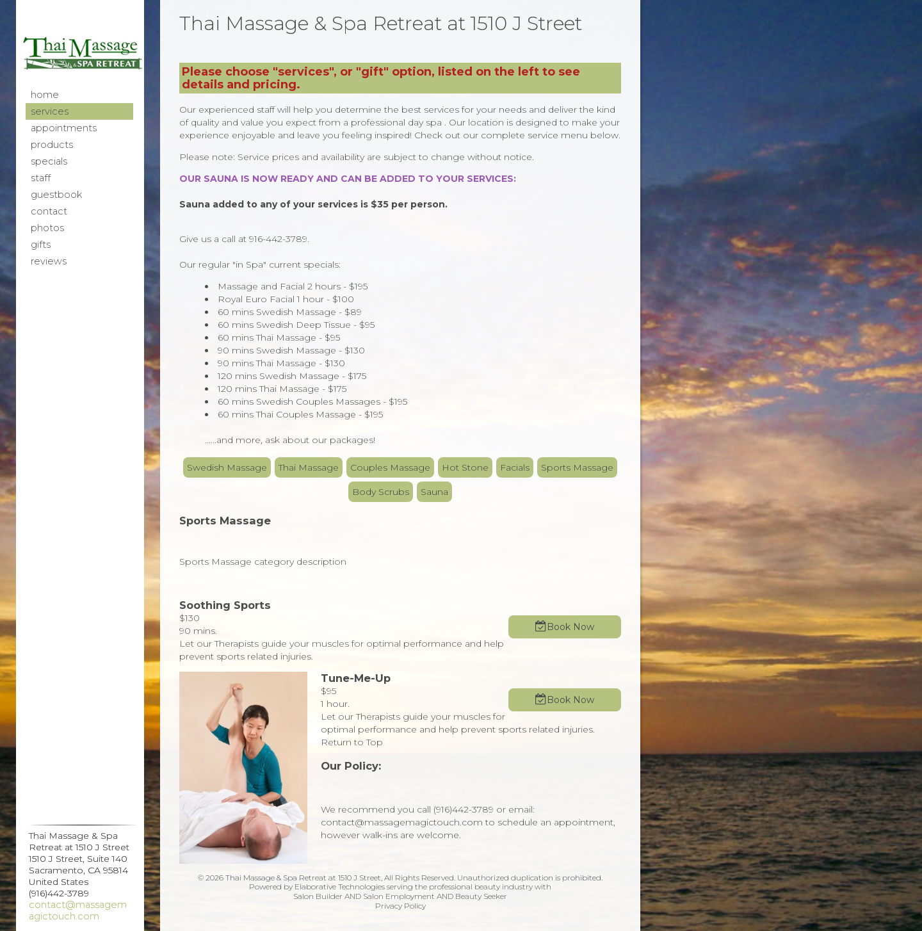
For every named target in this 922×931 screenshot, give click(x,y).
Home (45, 95)
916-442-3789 (278, 239)
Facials (515, 467)
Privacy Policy (400, 906)
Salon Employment (399, 896)
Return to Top (352, 742)
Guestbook (56, 194)
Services (50, 111)
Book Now (570, 627)
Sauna (434, 492)
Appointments (64, 128)
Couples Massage (390, 467)
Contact (49, 211)
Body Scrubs (380, 492)
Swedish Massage (227, 467)
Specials (49, 161)
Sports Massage (577, 467)
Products (52, 144)
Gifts (41, 244)
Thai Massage (309, 467)
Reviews (49, 261)
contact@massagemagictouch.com (78, 910)
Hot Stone (465, 467)
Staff (41, 178)
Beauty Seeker (481, 896)
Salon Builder (318, 896)
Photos (47, 228)
